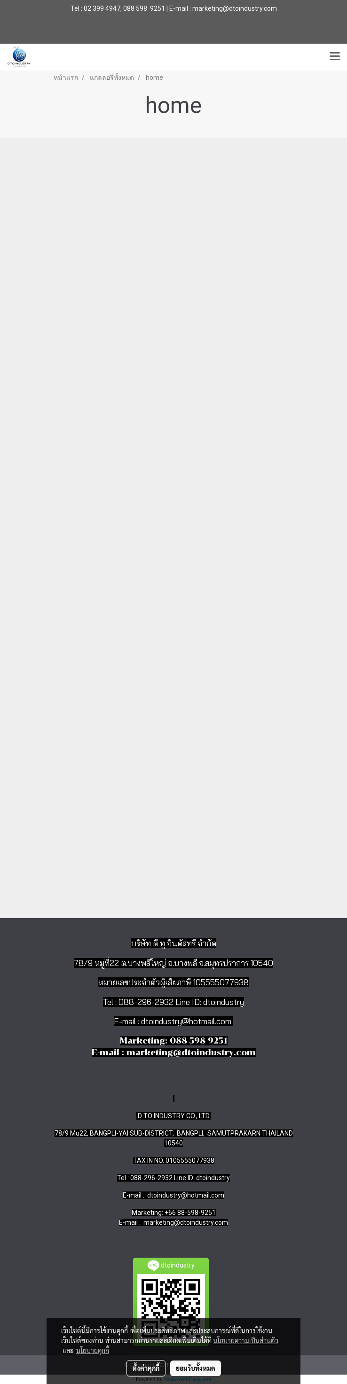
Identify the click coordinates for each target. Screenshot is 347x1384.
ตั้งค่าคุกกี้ (146, 1368)
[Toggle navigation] (334, 56)
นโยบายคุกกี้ (92, 1350)
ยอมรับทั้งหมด (195, 1368)
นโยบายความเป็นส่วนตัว (245, 1340)
